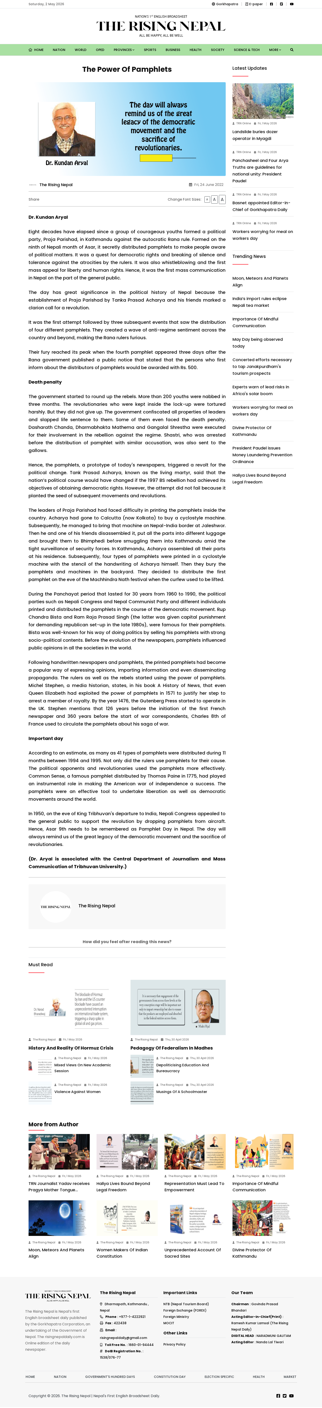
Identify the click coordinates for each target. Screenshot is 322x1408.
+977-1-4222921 (132, 1317)
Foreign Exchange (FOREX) (184, 1311)
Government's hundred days (110, 1377)
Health (195, 50)
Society (217, 50)
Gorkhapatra (225, 4)
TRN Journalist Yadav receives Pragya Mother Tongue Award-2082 (59, 1191)
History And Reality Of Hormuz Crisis (71, 1049)
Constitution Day (170, 1377)
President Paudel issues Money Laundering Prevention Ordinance (262, 454)
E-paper (254, 4)
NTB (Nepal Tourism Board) (186, 1305)
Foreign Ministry (176, 1317)
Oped (100, 50)
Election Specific (219, 1377)
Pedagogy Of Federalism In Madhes (172, 1049)
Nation (59, 50)
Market (290, 1377)
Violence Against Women (77, 1092)
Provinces (124, 50)
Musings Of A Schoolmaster (181, 1092)
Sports (150, 50)
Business (173, 50)
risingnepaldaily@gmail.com (123, 1338)
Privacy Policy (174, 1345)
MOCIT (168, 1324)
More (275, 50)
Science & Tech (247, 50)
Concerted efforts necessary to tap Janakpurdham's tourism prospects (262, 366)
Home (36, 50)
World (80, 50)
